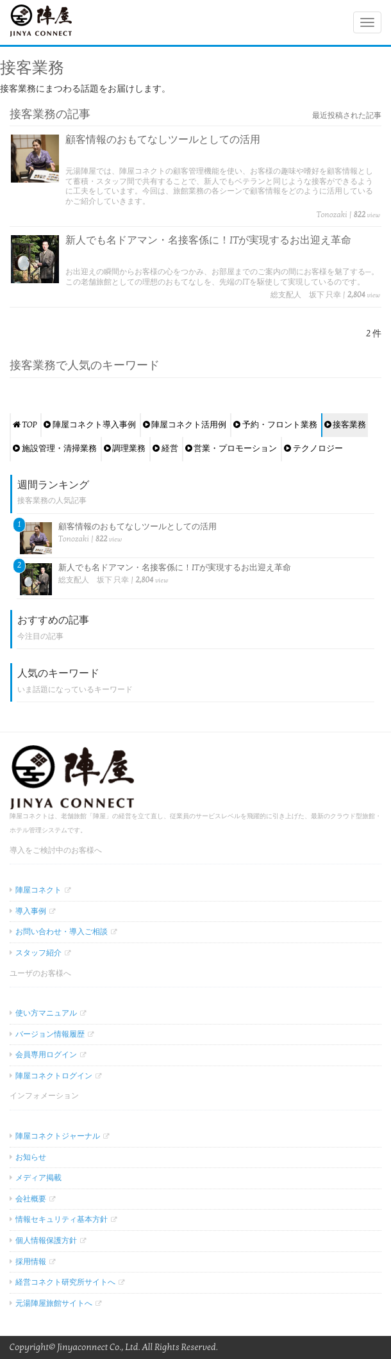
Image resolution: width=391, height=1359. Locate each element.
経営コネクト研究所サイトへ (65, 1282)
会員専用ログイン (46, 1054)
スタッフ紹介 (38, 952)
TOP (25, 425)
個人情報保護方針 (46, 1240)
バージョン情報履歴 (50, 1034)
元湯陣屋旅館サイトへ (53, 1303)
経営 (165, 448)
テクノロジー (313, 448)
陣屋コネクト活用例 (185, 425)
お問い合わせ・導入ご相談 (61, 931)
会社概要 (30, 1198)
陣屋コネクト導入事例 (90, 425)
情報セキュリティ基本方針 (61, 1219)
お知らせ (30, 1157)
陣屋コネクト (38, 889)
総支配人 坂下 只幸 (305, 294)
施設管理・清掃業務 (55, 448)
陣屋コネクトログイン (53, 1075)
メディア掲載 (38, 1177)
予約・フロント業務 (275, 425)
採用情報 (30, 1261)
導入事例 (30, 911)
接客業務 (345, 425)
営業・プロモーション (231, 448)
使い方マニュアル (46, 1013)
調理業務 (125, 448)
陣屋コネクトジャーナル (57, 1136)
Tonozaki (332, 214)
